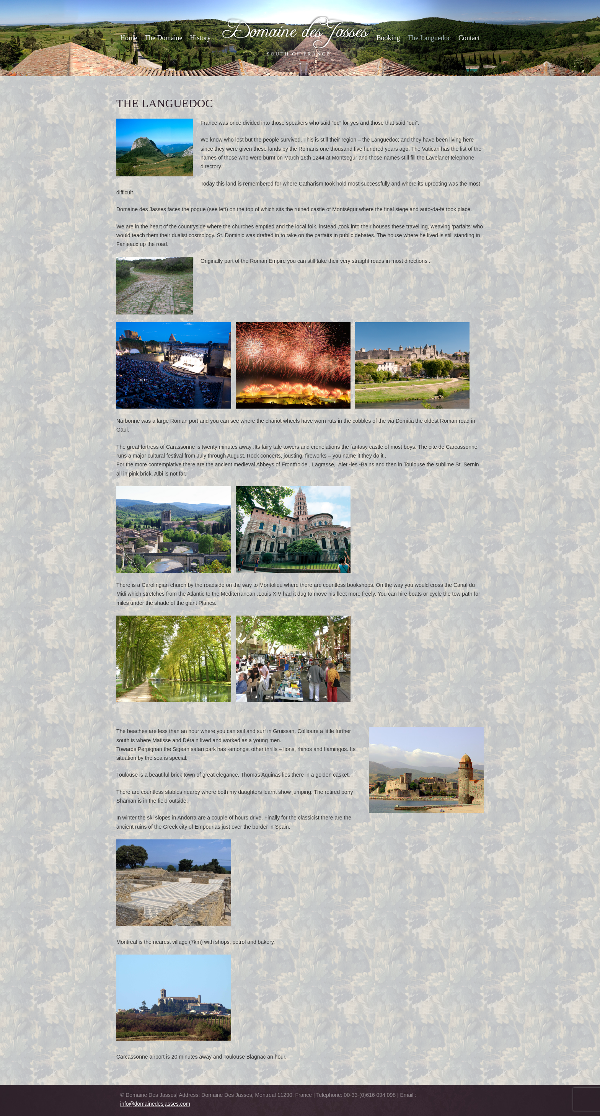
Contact (469, 38)
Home (128, 38)
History (200, 38)
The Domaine (163, 38)
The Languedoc (429, 38)
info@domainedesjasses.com (155, 1104)
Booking (388, 38)
